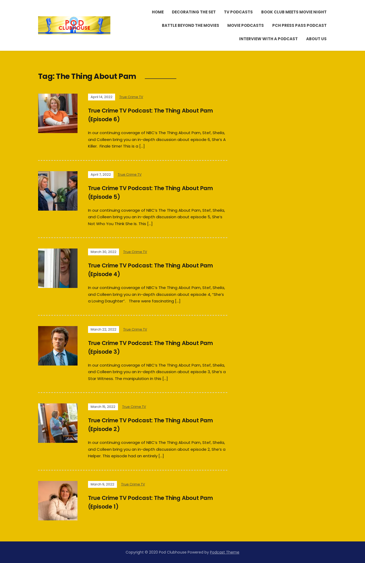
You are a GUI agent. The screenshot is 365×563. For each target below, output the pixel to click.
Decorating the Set (194, 12)
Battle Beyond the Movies (190, 25)
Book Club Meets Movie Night (294, 12)
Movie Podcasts (245, 25)
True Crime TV (131, 96)
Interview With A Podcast (268, 39)
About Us (316, 39)
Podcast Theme (224, 552)
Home (158, 12)
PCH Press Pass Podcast (299, 25)
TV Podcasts (238, 12)
